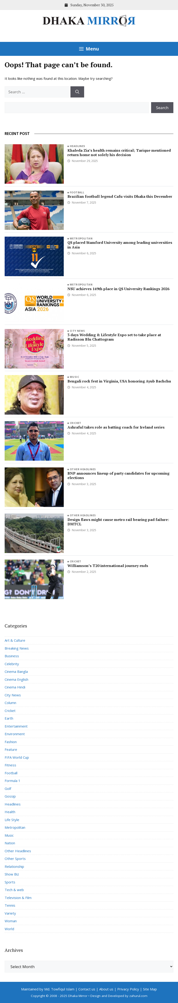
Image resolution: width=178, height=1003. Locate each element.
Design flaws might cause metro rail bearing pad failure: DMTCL (118, 522)
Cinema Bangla (16, 671)
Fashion (11, 741)
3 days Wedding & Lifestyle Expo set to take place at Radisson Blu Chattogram (114, 337)
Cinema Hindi (15, 687)
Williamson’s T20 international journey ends (107, 565)
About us (106, 989)
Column (10, 702)
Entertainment (16, 726)
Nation (10, 843)
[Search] (77, 91)
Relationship (14, 866)
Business (12, 656)
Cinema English (16, 679)
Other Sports (15, 858)
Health (10, 811)
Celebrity (12, 663)
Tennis (10, 905)
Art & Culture (15, 640)
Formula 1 (12, 780)
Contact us (86, 989)
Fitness (10, 765)
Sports (10, 882)
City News (77, 330)
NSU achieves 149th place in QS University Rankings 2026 (118, 288)
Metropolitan (81, 238)
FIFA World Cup (17, 757)
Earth (9, 718)
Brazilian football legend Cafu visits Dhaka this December (119, 196)
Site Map (150, 989)
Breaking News (17, 648)
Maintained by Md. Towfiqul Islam (47, 989)
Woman (11, 921)
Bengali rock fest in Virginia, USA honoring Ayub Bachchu (119, 381)
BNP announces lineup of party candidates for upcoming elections (118, 475)
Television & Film (18, 897)
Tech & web (14, 889)
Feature (11, 749)
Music (74, 377)
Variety (10, 913)
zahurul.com (138, 996)
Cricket (75, 423)
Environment (15, 733)
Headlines (77, 146)
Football (77, 192)
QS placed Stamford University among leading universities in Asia (119, 244)
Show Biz (12, 874)
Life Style (12, 819)
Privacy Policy (128, 989)
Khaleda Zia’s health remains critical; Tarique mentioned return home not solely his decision (119, 152)
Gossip (10, 796)
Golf (8, 788)
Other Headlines (83, 469)
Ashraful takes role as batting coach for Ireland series (116, 427)
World (9, 928)
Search (162, 107)
